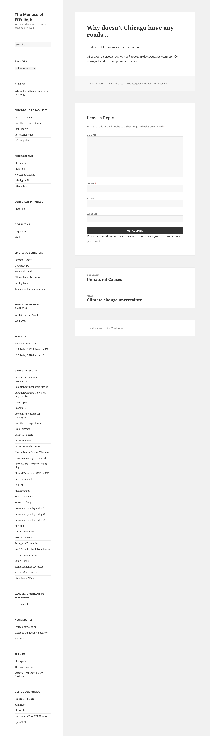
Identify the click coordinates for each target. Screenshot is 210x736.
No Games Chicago (25, 174)
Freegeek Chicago (24, 698)
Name (91, 183)
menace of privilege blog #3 (30, 520)
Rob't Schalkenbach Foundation (32, 549)
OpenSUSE (20, 722)
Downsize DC (22, 265)
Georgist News (23, 440)
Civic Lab (20, 168)
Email (92, 198)
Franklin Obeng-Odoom (28, 123)
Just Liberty (21, 128)
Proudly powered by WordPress (105, 328)
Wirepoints (21, 186)
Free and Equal (23, 271)
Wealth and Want (24, 578)
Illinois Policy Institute (27, 277)
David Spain (21, 402)
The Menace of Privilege (29, 17)
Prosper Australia (24, 537)
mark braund (22, 490)
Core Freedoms (23, 117)
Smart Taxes (22, 560)
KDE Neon (20, 704)
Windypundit (22, 180)
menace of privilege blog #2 (30, 514)
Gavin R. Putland (24, 434)
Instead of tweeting (25, 626)
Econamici (20, 408)
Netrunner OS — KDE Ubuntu (31, 716)
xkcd (17, 237)
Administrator (116, 83)
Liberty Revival (23, 479)
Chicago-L (20, 163)
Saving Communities (26, 555)
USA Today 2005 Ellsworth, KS (31, 349)
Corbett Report (23, 259)
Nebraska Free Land (26, 343)
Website (92, 213)
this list (95, 47)
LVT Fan (19, 485)
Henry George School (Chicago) (32, 452)
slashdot (19, 638)
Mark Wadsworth (24, 496)
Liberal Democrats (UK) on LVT (32, 473)
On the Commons (24, 531)
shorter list (123, 47)
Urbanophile (22, 140)
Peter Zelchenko (24, 134)
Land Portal (21, 604)
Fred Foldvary (22, 429)
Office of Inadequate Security (31, 632)
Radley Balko (22, 283)
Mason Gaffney (23, 502)
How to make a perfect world (31, 458)
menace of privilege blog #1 (30, 508)
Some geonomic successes (29, 566)
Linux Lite (20, 710)
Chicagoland (136, 83)
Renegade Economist (26, 543)
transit (148, 83)
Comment (94, 134)
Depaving (161, 83)
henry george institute (27, 446)
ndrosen (19, 525)
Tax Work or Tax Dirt (26, 572)
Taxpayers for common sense (31, 289)
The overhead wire (25, 667)
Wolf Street (21, 320)
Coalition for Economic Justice (31, 386)
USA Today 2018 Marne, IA (29, 355)
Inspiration (21, 231)
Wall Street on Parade (27, 315)
